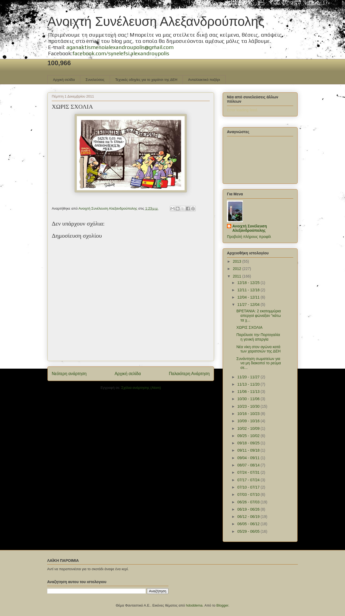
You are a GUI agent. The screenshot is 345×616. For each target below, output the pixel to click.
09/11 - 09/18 (248, 450)
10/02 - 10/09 (248, 428)
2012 (237, 269)
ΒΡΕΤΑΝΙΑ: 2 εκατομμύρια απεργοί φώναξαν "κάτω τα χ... (258, 315)
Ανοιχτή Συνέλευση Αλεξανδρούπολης (155, 21)
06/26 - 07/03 (248, 502)
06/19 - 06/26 (248, 509)
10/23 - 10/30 (248, 406)
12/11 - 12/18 (248, 290)
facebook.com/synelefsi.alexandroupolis (120, 53)
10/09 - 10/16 (248, 421)
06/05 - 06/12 (248, 524)
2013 (237, 261)
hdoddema (194, 605)
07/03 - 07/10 (248, 494)
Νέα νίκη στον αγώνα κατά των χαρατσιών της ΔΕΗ (258, 349)
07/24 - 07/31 (248, 472)
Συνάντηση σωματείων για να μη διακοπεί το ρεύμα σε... (258, 363)
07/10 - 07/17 (248, 487)
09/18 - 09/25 (248, 443)
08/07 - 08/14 (248, 465)
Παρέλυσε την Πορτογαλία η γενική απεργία (258, 337)
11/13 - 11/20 (248, 384)
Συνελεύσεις (95, 80)
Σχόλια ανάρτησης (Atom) (141, 388)
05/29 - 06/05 (248, 531)
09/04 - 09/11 (248, 458)
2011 (237, 276)
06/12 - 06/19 (248, 516)
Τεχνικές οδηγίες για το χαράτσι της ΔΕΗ (146, 80)
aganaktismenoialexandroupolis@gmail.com (120, 47)
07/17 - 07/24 (248, 480)
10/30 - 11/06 (248, 399)
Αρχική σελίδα (64, 80)
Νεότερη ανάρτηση (69, 373)
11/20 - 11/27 (248, 377)
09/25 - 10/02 (248, 436)
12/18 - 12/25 (248, 283)
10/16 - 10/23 (248, 413)
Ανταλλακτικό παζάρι (204, 80)
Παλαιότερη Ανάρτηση (189, 373)
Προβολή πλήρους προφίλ (249, 236)
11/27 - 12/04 (248, 304)
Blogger (222, 605)
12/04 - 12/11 (248, 297)
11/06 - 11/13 (248, 391)
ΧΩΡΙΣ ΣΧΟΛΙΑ (249, 327)
